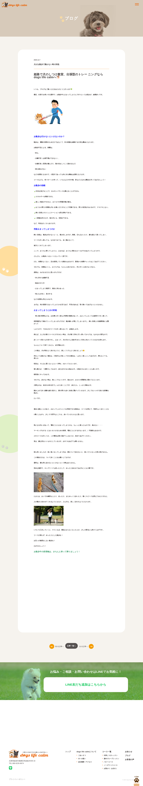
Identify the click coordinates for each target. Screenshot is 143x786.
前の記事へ (56, 646)
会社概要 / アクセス (85, 763)
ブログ (127, 757)
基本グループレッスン (111, 760)
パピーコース (108, 763)
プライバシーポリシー (17, 780)
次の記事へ (86, 646)
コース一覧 (106, 753)
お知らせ (128, 753)
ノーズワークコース (111, 766)
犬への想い (82, 760)
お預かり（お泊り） (111, 769)
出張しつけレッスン (111, 756)
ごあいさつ (82, 756)
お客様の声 (129, 761)
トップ (68, 753)
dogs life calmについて (86, 753)
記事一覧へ (71, 646)
